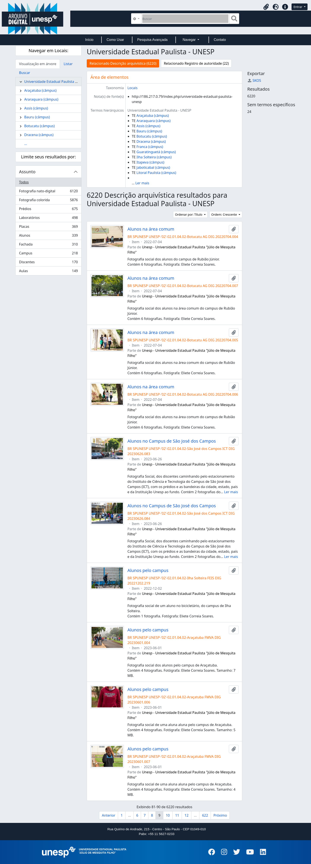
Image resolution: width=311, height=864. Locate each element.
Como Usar (115, 40)
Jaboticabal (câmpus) (153, 167)
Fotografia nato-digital (48, 192)
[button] (266, 7)
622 (205, 815)
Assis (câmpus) (36, 108)
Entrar (298, 7)
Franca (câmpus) (149, 146)
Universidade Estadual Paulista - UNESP (56, 81)
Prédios (48, 209)
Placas (48, 227)
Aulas (48, 271)
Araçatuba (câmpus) (40, 90)
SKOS (254, 80)
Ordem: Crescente (224, 214)
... (25, 143)
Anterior (108, 815)
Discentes (48, 263)
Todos (24, 182)
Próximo (220, 815)
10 (168, 815)
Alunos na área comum (150, 229)
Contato (220, 40)
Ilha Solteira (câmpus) (154, 157)
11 (177, 815)
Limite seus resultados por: (48, 157)
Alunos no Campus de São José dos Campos (171, 441)
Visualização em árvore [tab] (37, 63)
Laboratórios (48, 218)
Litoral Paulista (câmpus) (156, 172)
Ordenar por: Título (189, 214)
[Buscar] (185, 18)
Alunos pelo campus (147, 570)
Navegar (190, 40)
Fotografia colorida (48, 200)
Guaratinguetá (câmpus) (156, 151)
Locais (132, 87)
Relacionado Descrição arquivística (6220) (123, 63)
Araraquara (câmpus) (41, 99)
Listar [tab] (68, 63)
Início (89, 40)
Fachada (48, 245)
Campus (48, 254)
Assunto (27, 172)
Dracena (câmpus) (38, 134)
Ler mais (142, 183)
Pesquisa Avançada (152, 40)
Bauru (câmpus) (37, 117)
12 (186, 815)
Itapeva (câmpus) (150, 162)
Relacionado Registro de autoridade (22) (196, 63)
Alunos (48, 236)
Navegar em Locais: (48, 50)
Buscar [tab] (24, 72)
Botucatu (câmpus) (39, 126)
